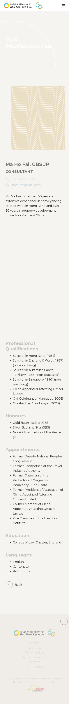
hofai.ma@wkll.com (26, 185)
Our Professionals (34, 657)
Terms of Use (49, 682)
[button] (63, 5)
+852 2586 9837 (23, 179)
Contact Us (34, 666)
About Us (34, 647)
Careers (34, 662)
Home (34, 643)
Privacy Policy (32, 682)
